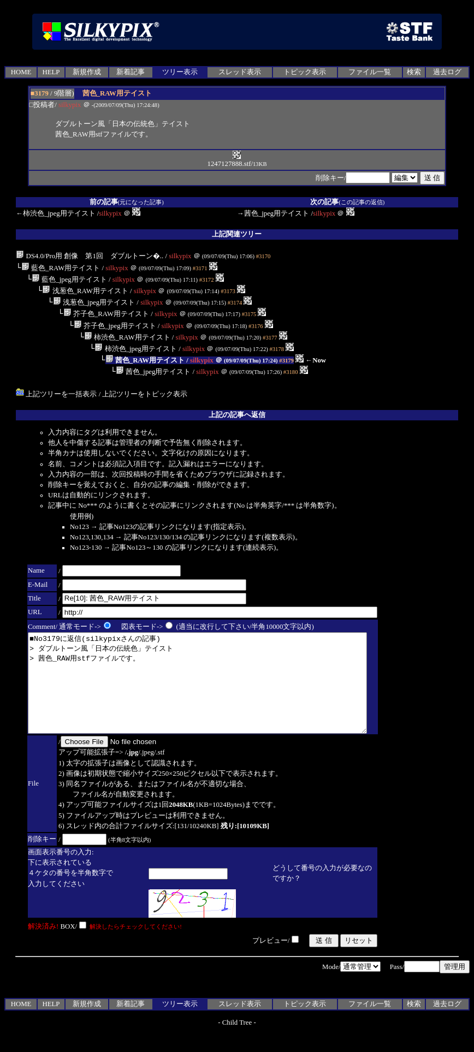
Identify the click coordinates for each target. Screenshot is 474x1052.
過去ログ (447, 72)
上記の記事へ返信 (237, 415)
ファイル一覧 (369, 72)
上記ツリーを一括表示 (56, 394)
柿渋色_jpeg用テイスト (135, 349)
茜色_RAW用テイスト (145, 360)
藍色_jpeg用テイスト (69, 279)
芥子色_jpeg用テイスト (115, 326)
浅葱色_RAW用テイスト (85, 291)
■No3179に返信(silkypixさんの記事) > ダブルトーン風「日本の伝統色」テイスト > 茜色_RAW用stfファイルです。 (218, 692)
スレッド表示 (239, 72)
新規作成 (87, 72)
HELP (51, 72)
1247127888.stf (229, 160)
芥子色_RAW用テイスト (106, 314)
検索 (414, 72)
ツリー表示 (180, 72)
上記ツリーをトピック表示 (144, 394)
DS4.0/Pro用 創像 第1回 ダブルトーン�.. (89, 256)
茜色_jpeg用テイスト (153, 372)
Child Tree (237, 1042)
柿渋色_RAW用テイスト (127, 337)
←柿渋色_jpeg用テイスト (55, 213)
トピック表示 (304, 72)
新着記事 (130, 72)
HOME (21, 72)
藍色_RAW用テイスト (60, 268)
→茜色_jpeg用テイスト (273, 213)
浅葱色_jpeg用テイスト (94, 302)
